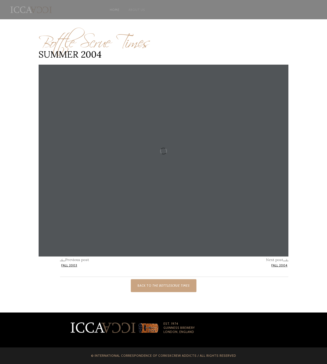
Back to (164, 285)
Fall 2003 (69, 265)
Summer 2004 (70, 54)
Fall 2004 (279, 265)
